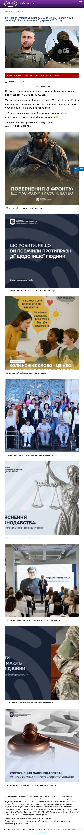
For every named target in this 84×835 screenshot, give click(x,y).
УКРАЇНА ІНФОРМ (22, 126)
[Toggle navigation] (80, 3)
